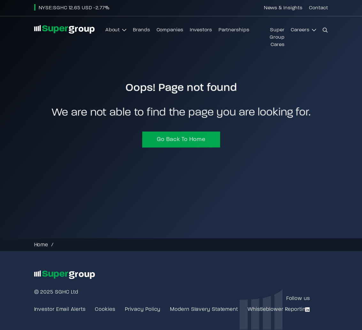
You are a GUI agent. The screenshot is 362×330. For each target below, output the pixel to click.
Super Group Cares (277, 37)
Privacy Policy (143, 309)
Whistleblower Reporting (278, 309)
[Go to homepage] (64, 29)
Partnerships (234, 30)
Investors (201, 30)
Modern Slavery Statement (204, 309)
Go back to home (181, 140)
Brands (141, 30)
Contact (318, 8)
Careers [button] (303, 31)
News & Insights (283, 8)
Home (41, 245)
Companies (170, 30)
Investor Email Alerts (60, 309)
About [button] (116, 31)
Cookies (105, 309)
